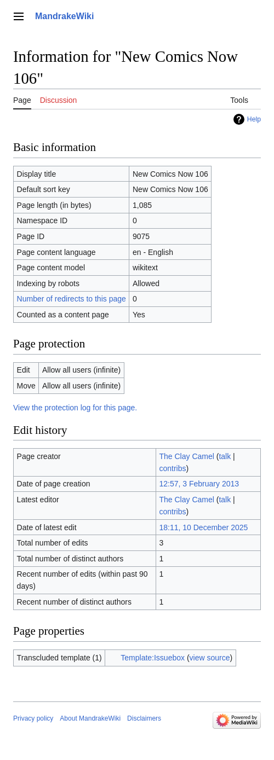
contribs (172, 468)
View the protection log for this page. (75, 407)
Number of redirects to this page (71, 298)
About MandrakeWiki (90, 718)
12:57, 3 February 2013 (199, 483)
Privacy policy (33, 718)
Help (254, 119)
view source (210, 657)
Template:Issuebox (153, 657)
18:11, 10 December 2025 (203, 527)
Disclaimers (144, 718)
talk (225, 456)
